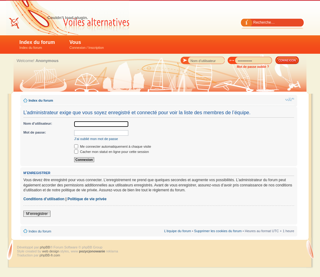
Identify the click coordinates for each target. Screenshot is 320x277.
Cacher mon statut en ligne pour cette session (111, 152)
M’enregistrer (37, 214)
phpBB (45, 247)
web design (51, 251)
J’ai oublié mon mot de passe (96, 139)
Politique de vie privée (86, 199)
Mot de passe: (34, 132)
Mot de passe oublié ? (253, 66)
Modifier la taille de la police (289, 99)
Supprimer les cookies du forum (218, 231)
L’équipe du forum (177, 231)
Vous (87, 44)
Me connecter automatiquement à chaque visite (112, 146)
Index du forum (37, 44)
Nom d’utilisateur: (37, 123)
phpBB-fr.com (50, 255)
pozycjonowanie (92, 251)
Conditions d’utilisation (43, 199)
